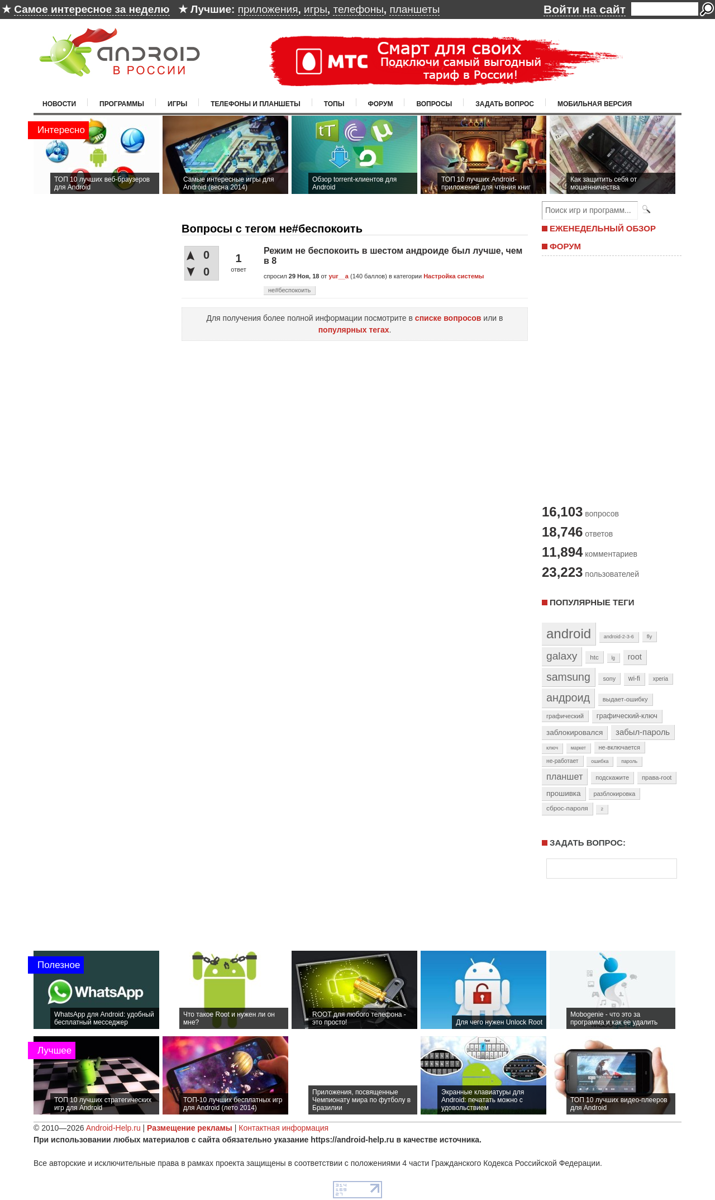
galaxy (561, 656)
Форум (380, 104)
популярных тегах (353, 329)
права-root (657, 777)
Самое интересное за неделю (91, 9)
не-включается (619, 747)
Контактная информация (283, 1127)
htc (594, 657)
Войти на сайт (585, 9)
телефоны (358, 9)
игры (315, 9)
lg (613, 658)
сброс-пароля (567, 808)
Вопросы (434, 104)
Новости (59, 104)
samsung (568, 677)
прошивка (563, 793)
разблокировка (614, 793)
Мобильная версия (594, 104)
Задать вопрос (504, 104)
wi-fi (634, 678)
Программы (121, 104)
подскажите (612, 777)
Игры (177, 104)
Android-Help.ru (113, 1127)
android (568, 633)
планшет (564, 776)
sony (609, 678)
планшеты (414, 9)
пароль (629, 761)
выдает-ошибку (625, 699)
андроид (568, 697)
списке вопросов (448, 318)
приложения (268, 9)
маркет (578, 748)
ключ (552, 748)
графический (565, 716)
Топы (334, 104)
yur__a (338, 276)
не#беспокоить (289, 290)
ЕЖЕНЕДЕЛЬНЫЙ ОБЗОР (603, 228)
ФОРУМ (565, 246)
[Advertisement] (609, 379)
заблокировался (574, 732)
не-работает (562, 761)
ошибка (599, 761)
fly (649, 636)
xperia (660, 679)
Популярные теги (592, 602)
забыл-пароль (643, 732)
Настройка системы (453, 276)
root (635, 656)
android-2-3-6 (619, 636)
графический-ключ (627, 716)
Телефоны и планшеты (256, 104)
